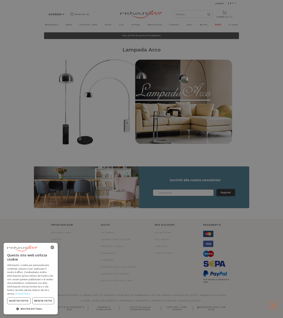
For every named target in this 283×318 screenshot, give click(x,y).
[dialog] (31, 278)
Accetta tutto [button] (18, 300)
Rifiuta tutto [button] (43, 300)
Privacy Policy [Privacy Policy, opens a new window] (22, 293)
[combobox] (52, 247)
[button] (30, 309)
